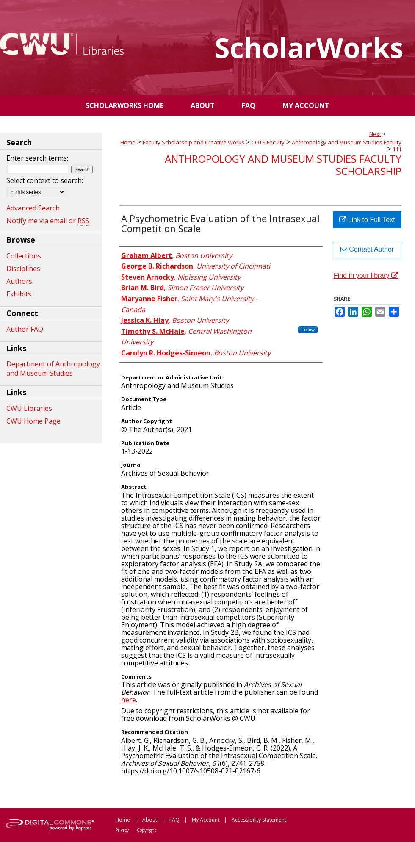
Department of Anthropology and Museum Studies (53, 368)
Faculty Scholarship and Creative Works (193, 142)
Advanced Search (33, 208)
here (128, 699)
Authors (19, 281)
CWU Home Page (33, 421)
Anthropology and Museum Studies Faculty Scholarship (283, 165)
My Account (205, 819)
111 (397, 149)
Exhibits (18, 294)
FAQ (174, 819)
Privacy (122, 830)
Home (128, 142)
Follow (308, 329)
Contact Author (367, 249)
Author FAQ (24, 329)
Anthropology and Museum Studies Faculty (346, 142)
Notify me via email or (47, 220)
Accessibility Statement (259, 819)
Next (375, 134)
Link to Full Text (367, 219)
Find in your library (366, 275)
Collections (23, 255)
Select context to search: (44, 180)
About (149, 819)
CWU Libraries (29, 408)
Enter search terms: (37, 158)
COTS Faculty (268, 142)
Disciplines (23, 268)
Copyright (146, 830)
